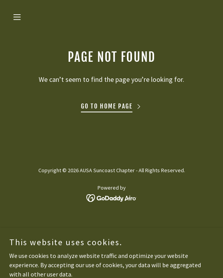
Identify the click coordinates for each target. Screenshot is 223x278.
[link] (111, 197)
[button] (24, 17)
